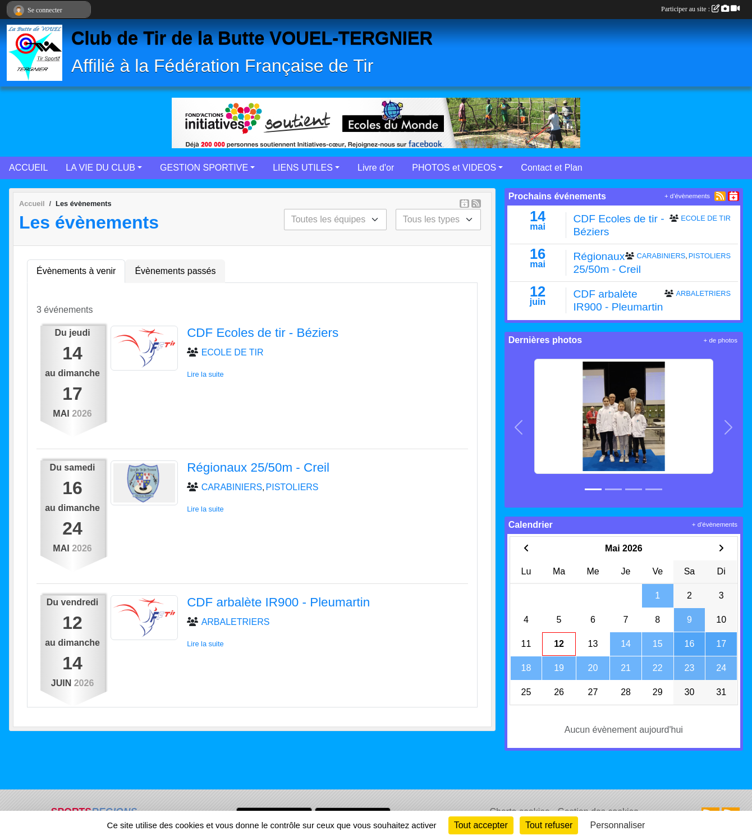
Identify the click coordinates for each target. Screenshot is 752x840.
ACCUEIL (28, 167)
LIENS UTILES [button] (303, 167)
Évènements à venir (76, 271)
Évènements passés (175, 271)
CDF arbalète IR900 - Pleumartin (278, 602)
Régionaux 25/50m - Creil (258, 467)
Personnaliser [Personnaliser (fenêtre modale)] (617, 825)
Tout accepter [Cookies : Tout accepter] (481, 825)
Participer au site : (700, 9)
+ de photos (720, 340)
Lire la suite (205, 374)
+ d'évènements (687, 196)
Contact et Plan (551, 167)
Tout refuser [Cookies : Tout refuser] (548, 825)
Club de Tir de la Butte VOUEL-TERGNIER (252, 38)
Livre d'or (375, 167)
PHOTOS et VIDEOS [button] (454, 167)
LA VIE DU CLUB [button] (100, 167)
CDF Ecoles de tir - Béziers (262, 333)
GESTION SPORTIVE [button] (204, 167)
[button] (519, 427)
